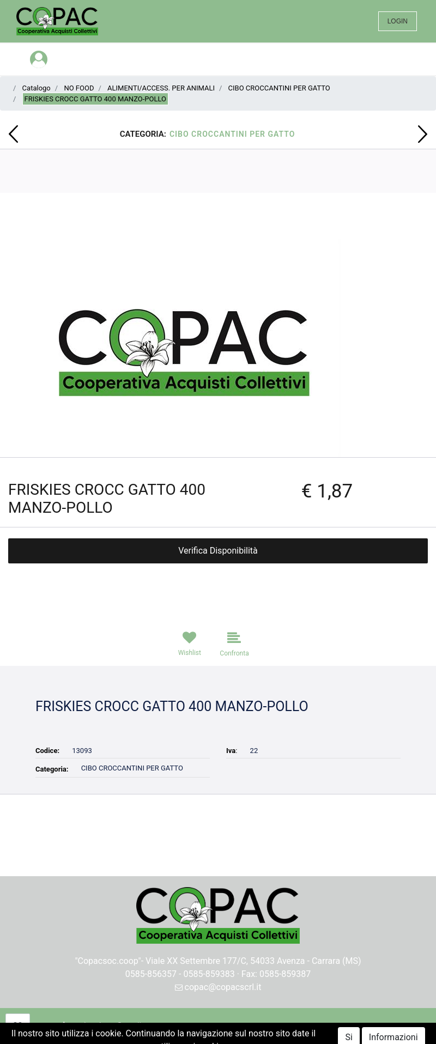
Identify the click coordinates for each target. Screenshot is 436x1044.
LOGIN (397, 21)
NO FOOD (79, 88)
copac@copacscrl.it (218, 987)
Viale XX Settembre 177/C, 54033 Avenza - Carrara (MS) (253, 961)
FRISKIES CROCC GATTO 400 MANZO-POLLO (95, 99)
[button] (13, 134)
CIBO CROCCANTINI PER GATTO (279, 88)
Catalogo (36, 88)
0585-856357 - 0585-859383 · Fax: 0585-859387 (218, 974)
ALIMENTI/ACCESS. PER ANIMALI (161, 88)
